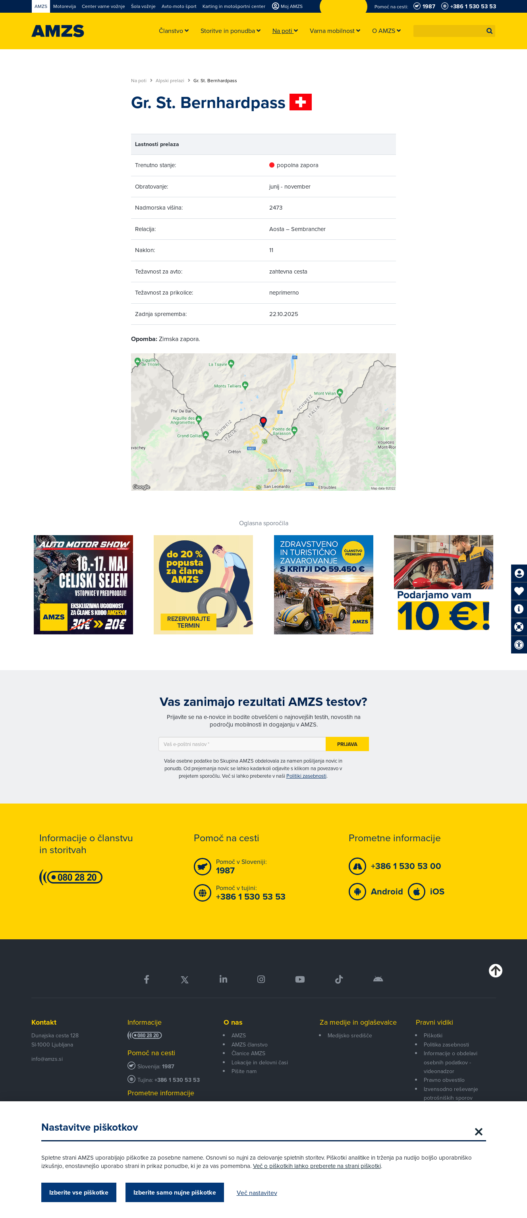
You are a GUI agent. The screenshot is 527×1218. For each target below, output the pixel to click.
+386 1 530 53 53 (177, 1080)
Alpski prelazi (173, 80)
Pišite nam (244, 1071)
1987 (168, 1066)
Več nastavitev (257, 1192)
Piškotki (433, 1035)
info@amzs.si (47, 1059)
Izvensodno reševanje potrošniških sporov (451, 1093)
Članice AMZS (248, 1053)
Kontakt (43, 1022)
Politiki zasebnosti (306, 775)
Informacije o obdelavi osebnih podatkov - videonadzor (450, 1062)
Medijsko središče (350, 1035)
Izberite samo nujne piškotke (174, 1192)
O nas (233, 1022)
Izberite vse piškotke (78, 1192)
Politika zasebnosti (446, 1044)
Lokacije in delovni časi (260, 1062)
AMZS (239, 1035)
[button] (489, 31)
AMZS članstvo (250, 1044)
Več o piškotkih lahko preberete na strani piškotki (317, 1166)
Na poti (142, 80)
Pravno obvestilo (444, 1080)
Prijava (347, 744)
